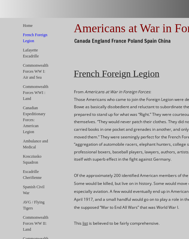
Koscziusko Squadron (32, 159)
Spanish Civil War (33, 190)
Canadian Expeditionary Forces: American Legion (34, 120)
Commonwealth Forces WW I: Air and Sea (35, 71)
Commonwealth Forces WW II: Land (35, 223)
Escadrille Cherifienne (32, 174)
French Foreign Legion (35, 38)
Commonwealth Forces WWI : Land (35, 92)
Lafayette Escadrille (31, 53)
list (85, 223)
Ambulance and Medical (35, 144)
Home (27, 25)
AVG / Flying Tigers (33, 205)
